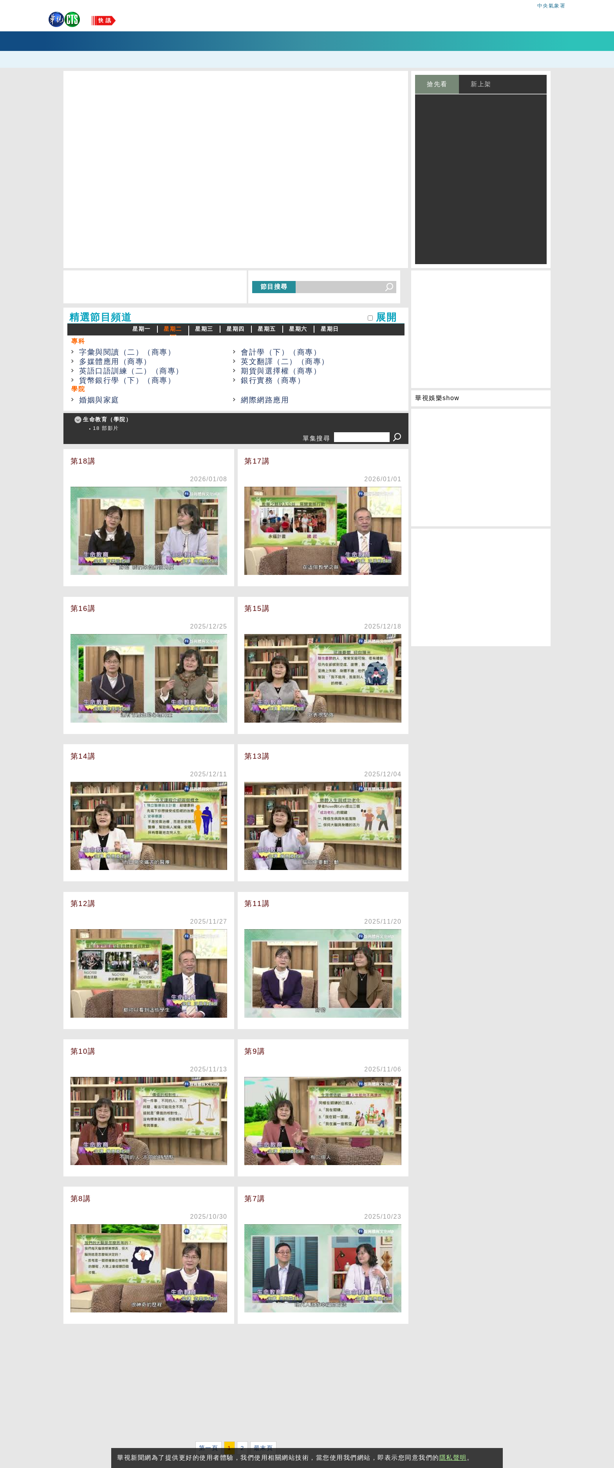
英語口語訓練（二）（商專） (131, 371)
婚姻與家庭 (99, 400)
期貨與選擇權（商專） (281, 371)
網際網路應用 (265, 400)
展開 (386, 317)
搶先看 (437, 84)
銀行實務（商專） (273, 380)
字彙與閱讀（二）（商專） (127, 352)
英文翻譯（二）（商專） (285, 361)
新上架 (481, 84)
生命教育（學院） (107, 420)
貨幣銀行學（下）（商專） (127, 380)
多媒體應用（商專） (115, 361)
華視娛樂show (437, 398)
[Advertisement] (235, 1384)
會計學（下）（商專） (281, 352)
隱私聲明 (453, 1457)
